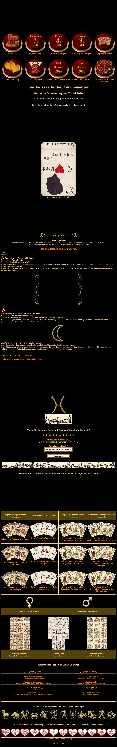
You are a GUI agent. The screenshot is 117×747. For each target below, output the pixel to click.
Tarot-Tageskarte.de (91, 672)
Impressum (49, 739)
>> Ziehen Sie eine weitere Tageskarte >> (16, 355)
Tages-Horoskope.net (91, 677)
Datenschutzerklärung (63, 739)
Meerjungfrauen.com (90, 693)
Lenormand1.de (91, 688)
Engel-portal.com (33, 693)
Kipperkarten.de (33, 688)
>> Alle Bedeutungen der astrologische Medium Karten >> (23, 359)
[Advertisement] (58, 17)
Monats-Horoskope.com (33, 677)
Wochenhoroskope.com (33, 682)
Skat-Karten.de (91, 682)
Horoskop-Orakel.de (33, 672)
